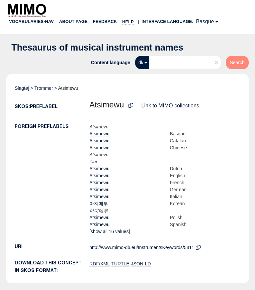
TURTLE (120, 263)
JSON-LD (141, 263)
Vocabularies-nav (31, 21)
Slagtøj (22, 88)
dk (140, 62)
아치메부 (98, 203)
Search (237, 62)
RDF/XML (99, 263)
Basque (205, 21)
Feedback (105, 21)
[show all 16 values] (109, 231)
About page (73, 21)
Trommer (43, 88)
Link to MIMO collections (170, 105)
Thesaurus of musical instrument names (97, 48)
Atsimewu (99, 133)
